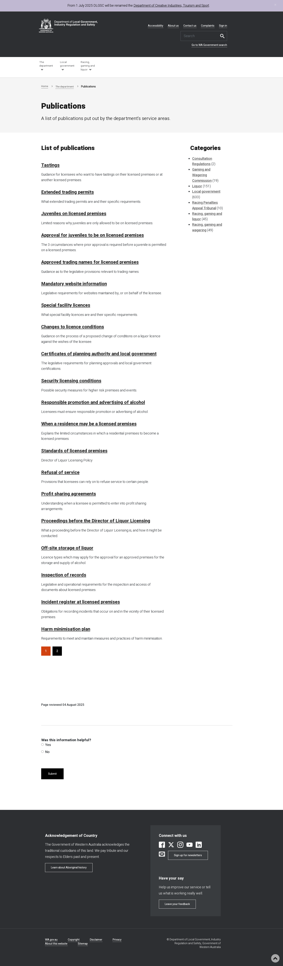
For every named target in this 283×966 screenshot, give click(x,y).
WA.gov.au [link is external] (51, 940)
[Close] (275, 5)
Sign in (223, 26)
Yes (46, 745)
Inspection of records (63, 575)
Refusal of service (60, 473)
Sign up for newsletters (188, 855)
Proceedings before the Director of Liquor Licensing (95, 521)
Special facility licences (65, 305)
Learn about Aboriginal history (69, 868)
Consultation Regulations (202, 161)
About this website (56, 944)
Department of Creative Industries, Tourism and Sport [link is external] (171, 5)
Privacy (117, 940)
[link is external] (162, 845)
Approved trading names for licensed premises (90, 262)
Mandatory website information (74, 284)
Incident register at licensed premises (80, 602)
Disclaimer (96, 940)
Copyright (74, 940)
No (45, 752)
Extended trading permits (67, 192)
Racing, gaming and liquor (88, 66)
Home (44, 86)
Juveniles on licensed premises (73, 214)
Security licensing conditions (71, 381)
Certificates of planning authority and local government (99, 354)
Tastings (50, 165)
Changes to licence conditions (72, 327)
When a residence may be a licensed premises (89, 424)
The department (65, 87)
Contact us (189, 26)
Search (223, 36)
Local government (67, 64)
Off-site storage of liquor (67, 548)
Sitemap (83, 944)
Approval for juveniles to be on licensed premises (92, 235)
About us (173, 26)
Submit (52, 774)
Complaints (207, 26)
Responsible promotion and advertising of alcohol (93, 402)
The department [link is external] (46, 64)
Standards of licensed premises (74, 451)
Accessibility (155, 26)
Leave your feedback (177, 904)
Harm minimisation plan (65, 629)
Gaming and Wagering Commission (202, 175)
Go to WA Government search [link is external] (209, 45)
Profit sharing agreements (68, 494)
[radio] (42, 744)
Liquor (197, 186)
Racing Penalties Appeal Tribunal (205, 205)
